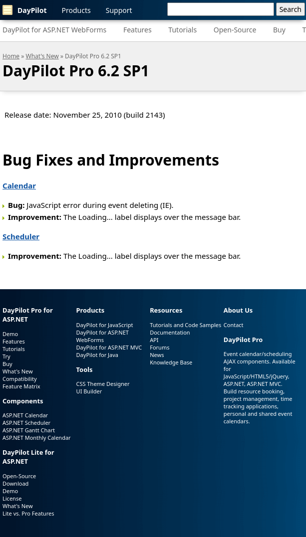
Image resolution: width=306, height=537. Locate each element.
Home (10, 56)
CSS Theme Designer (103, 383)
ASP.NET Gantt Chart (28, 430)
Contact (234, 325)
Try (6, 356)
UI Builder (89, 391)
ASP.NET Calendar (25, 415)
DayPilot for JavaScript (104, 325)
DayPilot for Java (97, 354)
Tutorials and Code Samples (185, 325)
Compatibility (19, 378)
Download (15, 483)
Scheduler (20, 236)
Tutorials (182, 29)
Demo (10, 334)
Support (119, 10)
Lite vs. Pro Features (28, 513)
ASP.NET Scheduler (26, 422)
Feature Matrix (21, 386)
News (157, 354)
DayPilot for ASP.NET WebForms (54, 29)
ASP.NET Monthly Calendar (36, 437)
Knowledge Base (171, 362)
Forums (159, 347)
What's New (42, 56)
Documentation (170, 332)
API (154, 340)
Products (76, 10)
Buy (279, 29)
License (11, 498)
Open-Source (235, 29)
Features (137, 29)
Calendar (19, 185)
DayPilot (24, 10)
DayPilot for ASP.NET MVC (109, 347)
